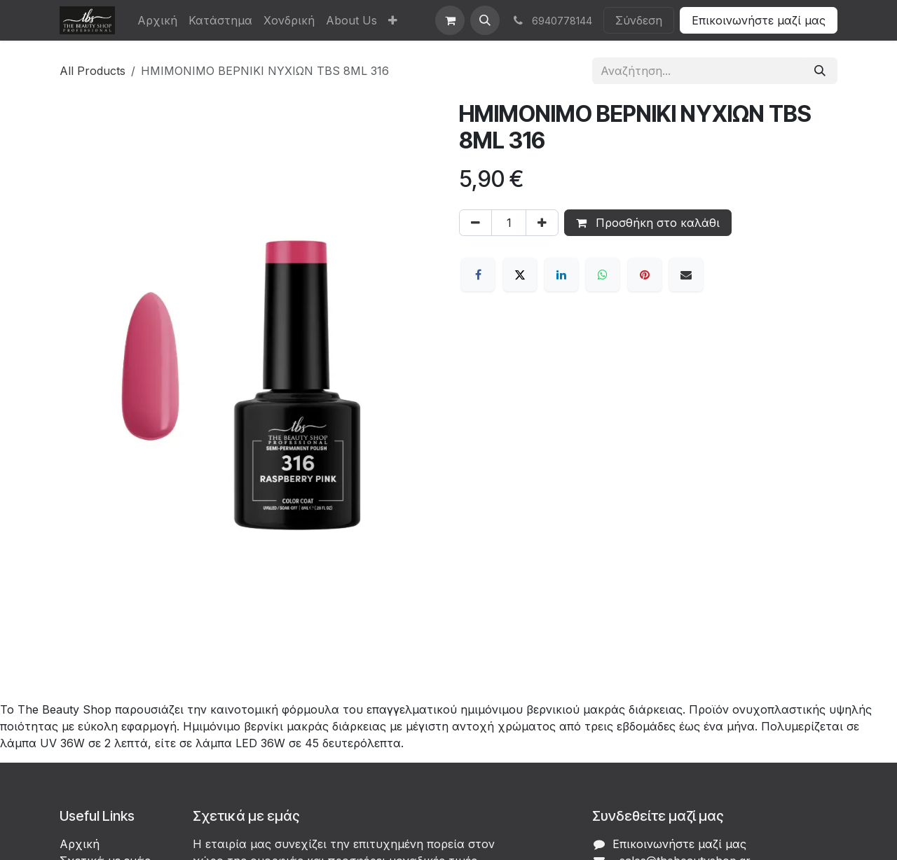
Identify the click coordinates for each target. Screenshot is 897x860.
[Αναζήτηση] (819, 70)
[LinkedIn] (561, 274)
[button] (485, 20)
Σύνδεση (638, 20)
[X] (520, 274)
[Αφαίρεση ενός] (475, 222)
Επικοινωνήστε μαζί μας (759, 20)
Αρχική (80, 844)
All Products (92, 71)
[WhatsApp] (602, 274)
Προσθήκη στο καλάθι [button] (648, 223)
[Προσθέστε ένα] (542, 222)
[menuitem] (157, 20)
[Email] (686, 274)
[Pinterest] (645, 274)
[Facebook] (478, 274)
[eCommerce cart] (450, 20)
